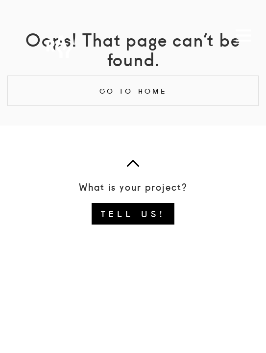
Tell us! (133, 213)
